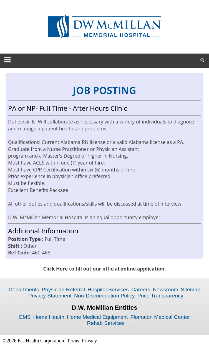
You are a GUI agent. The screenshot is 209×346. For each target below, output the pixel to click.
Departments (24, 289)
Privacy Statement (50, 296)
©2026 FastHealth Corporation (33, 341)
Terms (73, 341)
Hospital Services (108, 289)
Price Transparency (160, 296)
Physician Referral (63, 289)
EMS (25, 317)
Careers (140, 289)
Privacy (89, 341)
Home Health (48, 317)
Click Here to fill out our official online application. (104, 268)
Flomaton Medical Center (160, 317)
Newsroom (165, 289)
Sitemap (190, 289)
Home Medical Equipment (97, 317)
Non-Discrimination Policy (104, 296)
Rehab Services (105, 323)
